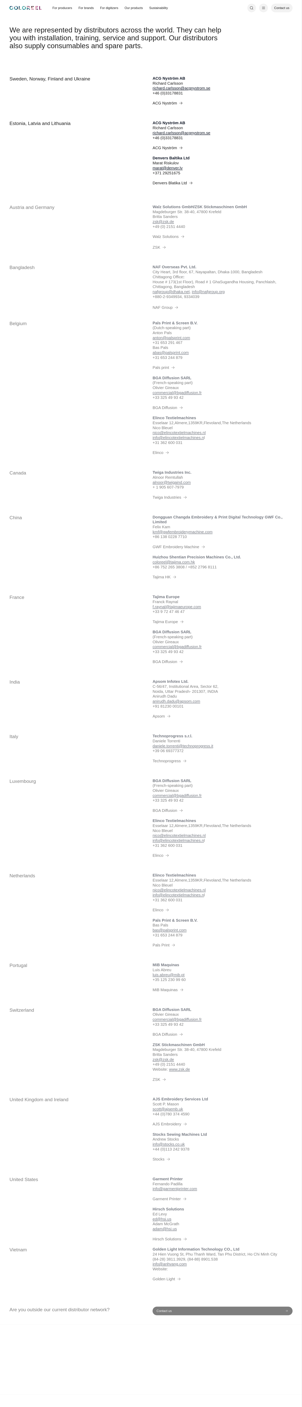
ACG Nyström (168, 103)
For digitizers (109, 8)
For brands (86, 8)
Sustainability (158, 8)
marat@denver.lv (168, 168)
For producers (62, 8)
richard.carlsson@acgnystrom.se (181, 88)
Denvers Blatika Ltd (173, 183)
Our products (134, 8)
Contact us (281, 8)
